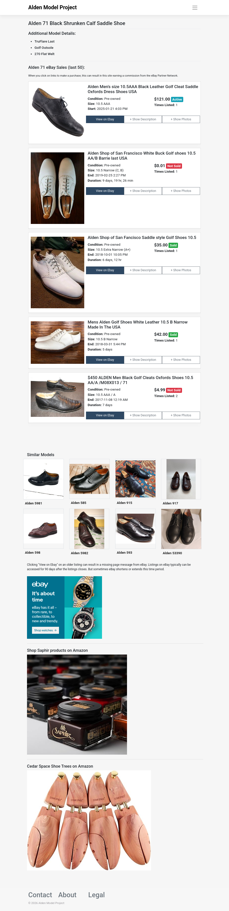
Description (148, 119)
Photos (186, 119)
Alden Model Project (52, 7)
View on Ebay (105, 119)
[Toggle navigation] (195, 8)
